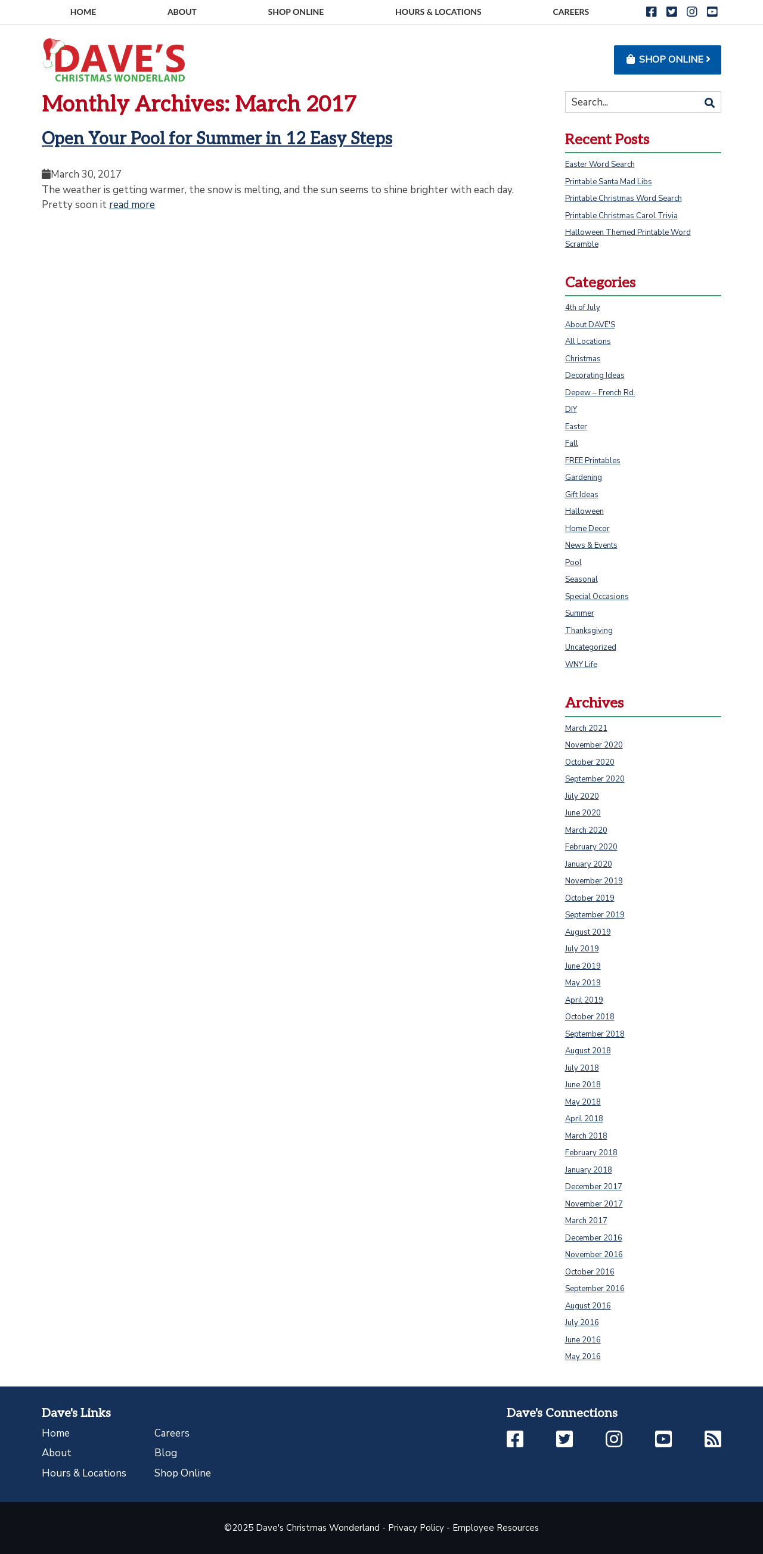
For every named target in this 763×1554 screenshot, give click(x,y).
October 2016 (590, 1272)
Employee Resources (495, 1528)
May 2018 (583, 1102)
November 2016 (594, 1254)
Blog (165, 1453)
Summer (579, 613)
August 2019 (588, 932)
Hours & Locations (84, 1473)
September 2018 (595, 1034)
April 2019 (584, 1000)
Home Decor (587, 528)
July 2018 (582, 1068)
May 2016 (583, 1356)
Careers (172, 1433)
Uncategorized (590, 647)
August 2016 (588, 1306)
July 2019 (582, 949)
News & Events (591, 545)
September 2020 (595, 779)
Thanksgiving (589, 630)
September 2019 (595, 915)
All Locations (588, 341)
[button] (651, 12)
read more (132, 205)
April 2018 (584, 1118)
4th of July (582, 307)
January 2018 (588, 1170)
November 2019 (594, 881)
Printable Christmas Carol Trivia (621, 215)
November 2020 (594, 745)
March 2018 (586, 1136)
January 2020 (588, 864)
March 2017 (586, 1220)
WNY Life (581, 664)
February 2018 (591, 1152)
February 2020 (591, 847)
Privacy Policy (416, 1528)
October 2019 (590, 898)
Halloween (584, 511)
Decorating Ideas (595, 375)
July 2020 (582, 796)
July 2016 (582, 1322)
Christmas (583, 358)
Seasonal (581, 579)
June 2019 (583, 966)
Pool (573, 562)
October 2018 (590, 1017)
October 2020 (590, 762)
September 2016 (595, 1288)
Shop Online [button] (668, 59)
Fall (571, 443)
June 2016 (583, 1340)
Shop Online (182, 1473)
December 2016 (593, 1238)
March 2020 (586, 830)
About (57, 1453)
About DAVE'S (590, 325)
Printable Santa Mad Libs (608, 181)
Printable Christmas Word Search (623, 198)
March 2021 (586, 728)
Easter (576, 426)
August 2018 (588, 1051)
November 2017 (594, 1204)
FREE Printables (593, 460)
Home (56, 1433)
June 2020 (583, 813)
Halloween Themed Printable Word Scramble (628, 238)
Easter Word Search (600, 164)
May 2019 (583, 983)
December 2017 (593, 1186)
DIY (571, 409)
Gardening (583, 477)
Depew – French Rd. (600, 392)
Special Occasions (597, 596)
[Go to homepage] (113, 59)
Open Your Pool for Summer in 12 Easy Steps (217, 139)
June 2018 (583, 1085)
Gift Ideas (581, 494)
